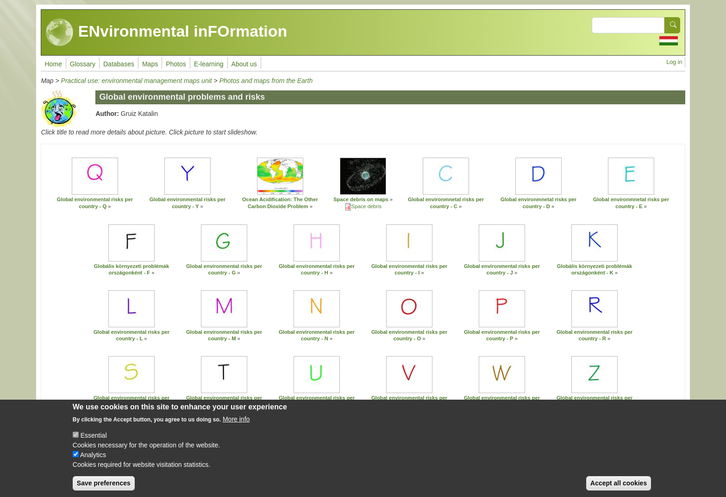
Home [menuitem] (53, 64)
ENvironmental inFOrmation (166, 32)
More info (236, 422)
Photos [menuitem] (176, 64)
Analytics (93, 457)
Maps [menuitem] (150, 64)
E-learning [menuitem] (209, 64)
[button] (95, 176)
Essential (94, 438)
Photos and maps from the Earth (266, 80)
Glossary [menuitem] (82, 64)
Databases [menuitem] (118, 64)
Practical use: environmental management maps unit (137, 80)
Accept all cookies (618, 486)
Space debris (366, 206)
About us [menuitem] (244, 64)
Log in (674, 62)
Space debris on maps (360, 199)
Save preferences (104, 486)
